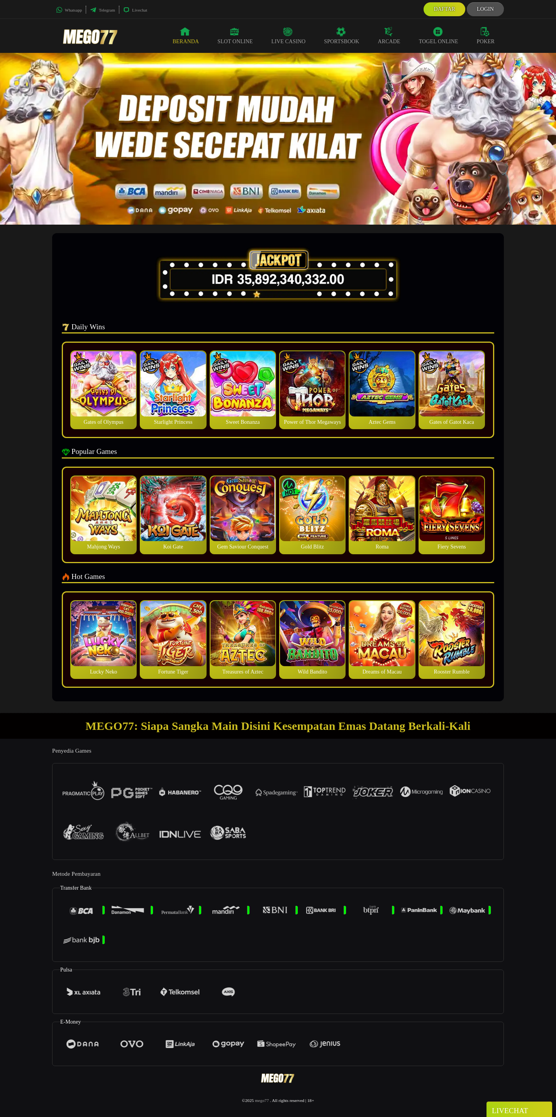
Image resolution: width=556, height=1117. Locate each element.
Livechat (135, 10)
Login (485, 9)
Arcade (389, 35)
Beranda (186, 35)
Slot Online (235, 35)
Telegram (102, 10)
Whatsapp (69, 10)
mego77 (262, 1100)
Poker (486, 35)
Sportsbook (341, 35)
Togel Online (438, 35)
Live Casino (288, 35)
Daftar (444, 9)
